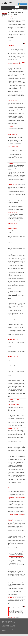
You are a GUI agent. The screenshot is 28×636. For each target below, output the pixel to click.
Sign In (8, 617)
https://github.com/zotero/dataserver (16, 556)
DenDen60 (10, 339)
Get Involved (22, 7)
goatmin (9, 212)
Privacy (9, 622)
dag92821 (10, 428)
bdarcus (9, 223)
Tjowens (10, 45)
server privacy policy (17, 63)
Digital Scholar (11, 625)
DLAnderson (10, 322)
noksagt (9, 134)
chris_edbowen (11, 404)
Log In (22, 1)
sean (9, 146)
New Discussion (5, 13)
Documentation (12, 7)
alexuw (9, 199)
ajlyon (9, 413)
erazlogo (10, 184)
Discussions (5, 18)
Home (3, 7)
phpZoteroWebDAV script (12, 524)
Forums (17, 7)
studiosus (10, 241)
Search (4, 20)
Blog (3, 621)
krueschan (10, 519)
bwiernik (10, 597)
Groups (6, 7)
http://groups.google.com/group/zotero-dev (16, 514)
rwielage (10, 378)
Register (25, 1)
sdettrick (10, 16)
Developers (10, 621)
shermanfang (11, 569)
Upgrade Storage (23, 4)
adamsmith (10, 66)
